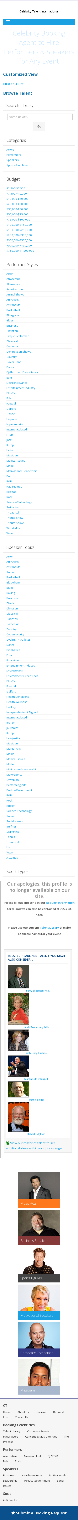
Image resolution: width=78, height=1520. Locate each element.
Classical (12, 341)
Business (12, 326)
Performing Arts (16, 785)
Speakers (12, 160)
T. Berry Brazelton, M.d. (36, 990)
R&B (9, 481)
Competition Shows (18, 352)
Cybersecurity (15, 634)
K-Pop (10, 445)
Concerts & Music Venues (41, 1436)
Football (11, 403)
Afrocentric (13, 279)
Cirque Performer (17, 336)
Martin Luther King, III (36, 1078)
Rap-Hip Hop (14, 486)
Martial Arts (13, 749)
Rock (9, 497)
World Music (14, 528)
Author (10, 572)
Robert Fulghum (36, 1134)
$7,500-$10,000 (16, 193)
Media (10, 754)
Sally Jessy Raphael (36, 1053)
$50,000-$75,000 (17, 214)
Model (10, 466)
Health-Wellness (16, 702)
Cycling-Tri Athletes (18, 640)
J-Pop (9, 435)
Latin (9, 450)
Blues (10, 320)
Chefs (10, 603)
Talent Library (49, 927)
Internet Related (16, 429)
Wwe (9, 533)
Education (12, 660)
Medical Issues (15, 461)
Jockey (10, 723)
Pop (8, 476)
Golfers (11, 409)
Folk (8, 398)
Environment (14, 671)
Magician (12, 455)
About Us (23, 1412)
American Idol (15, 289)
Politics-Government (19, 790)
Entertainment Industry (20, 388)
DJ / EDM (53, 1456)
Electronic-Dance (16, 383)
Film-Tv (10, 393)
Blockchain (13, 582)
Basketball (13, 310)
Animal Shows (15, 294)
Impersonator (15, 424)
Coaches (12, 619)
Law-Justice (13, 738)
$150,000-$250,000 (19, 230)
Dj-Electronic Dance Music (22, 372)
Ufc (8, 847)
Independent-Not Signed (22, 712)
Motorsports (14, 774)
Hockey (11, 707)
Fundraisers (10, 1436)
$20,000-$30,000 (17, 204)
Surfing (11, 826)
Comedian (13, 346)
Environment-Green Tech (22, 676)
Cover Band (13, 362)
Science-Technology (19, 502)
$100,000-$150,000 (19, 225)
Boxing (10, 593)
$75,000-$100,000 (18, 219)
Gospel (11, 414)
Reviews (41, 1412)
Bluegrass (12, 315)
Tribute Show (14, 518)
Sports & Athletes (17, 165)
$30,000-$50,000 (17, 209)
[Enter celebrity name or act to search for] (40, 117)
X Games (12, 858)
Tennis (10, 837)
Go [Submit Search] (39, 126)
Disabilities (13, 650)
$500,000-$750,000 (19, 245)
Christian (12, 331)
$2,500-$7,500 (15, 188)
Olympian (12, 780)
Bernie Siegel (36, 1099)
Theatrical (12, 512)
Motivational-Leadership (21, 471)
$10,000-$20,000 (17, 199)
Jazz (9, 440)
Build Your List (13, 84)
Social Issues (14, 821)
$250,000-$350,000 (19, 235)
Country (11, 357)
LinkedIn (10, 1500)
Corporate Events (38, 1431)
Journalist (12, 728)
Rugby (10, 806)
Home (7, 1412)
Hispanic (11, 419)
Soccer (10, 816)
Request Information (60, 903)
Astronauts (13, 305)
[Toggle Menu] (39, 22)
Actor (9, 274)
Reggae (11, 492)
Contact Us (21, 1417)
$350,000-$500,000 (19, 240)
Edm (9, 377)
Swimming (12, 507)
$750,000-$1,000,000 (20, 251)
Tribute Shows (15, 523)
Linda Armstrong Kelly (36, 1027)
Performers (13, 155)
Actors (10, 149)
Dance (10, 367)
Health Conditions (17, 697)
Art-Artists (12, 300)
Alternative (13, 284)
